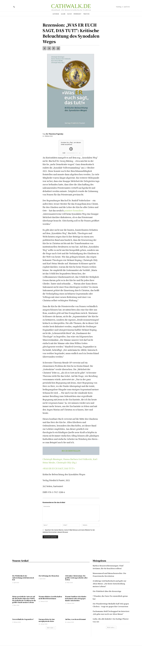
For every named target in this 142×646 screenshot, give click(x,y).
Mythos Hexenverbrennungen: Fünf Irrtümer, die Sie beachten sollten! (110, 567)
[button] (14, 7)
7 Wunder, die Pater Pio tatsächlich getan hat (109, 597)
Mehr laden (51, 628)
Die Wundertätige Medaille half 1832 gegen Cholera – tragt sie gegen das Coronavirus (110, 606)
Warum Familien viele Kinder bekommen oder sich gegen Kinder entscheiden (75, 598)
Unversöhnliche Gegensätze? (23, 619)
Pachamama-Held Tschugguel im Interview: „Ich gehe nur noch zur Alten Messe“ (109, 616)
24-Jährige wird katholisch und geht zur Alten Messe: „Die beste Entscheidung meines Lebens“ (110, 583)
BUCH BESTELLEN (71, 450)
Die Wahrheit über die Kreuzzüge (109, 591)
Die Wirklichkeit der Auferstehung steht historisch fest (23, 578)
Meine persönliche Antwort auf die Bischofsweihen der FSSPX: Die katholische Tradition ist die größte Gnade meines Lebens (24, 599)
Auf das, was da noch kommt (75, 619)
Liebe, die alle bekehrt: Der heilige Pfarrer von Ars (109, 625)
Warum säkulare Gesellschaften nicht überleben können (50, 597)
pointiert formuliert (73, 210)
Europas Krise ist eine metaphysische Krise (47, 620)
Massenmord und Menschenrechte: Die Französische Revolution (110, 574)
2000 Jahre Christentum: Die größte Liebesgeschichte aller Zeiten (76, 578)
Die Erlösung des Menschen (49, 576)
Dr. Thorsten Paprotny (54, 134)
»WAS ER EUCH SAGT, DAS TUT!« (59, 468)
